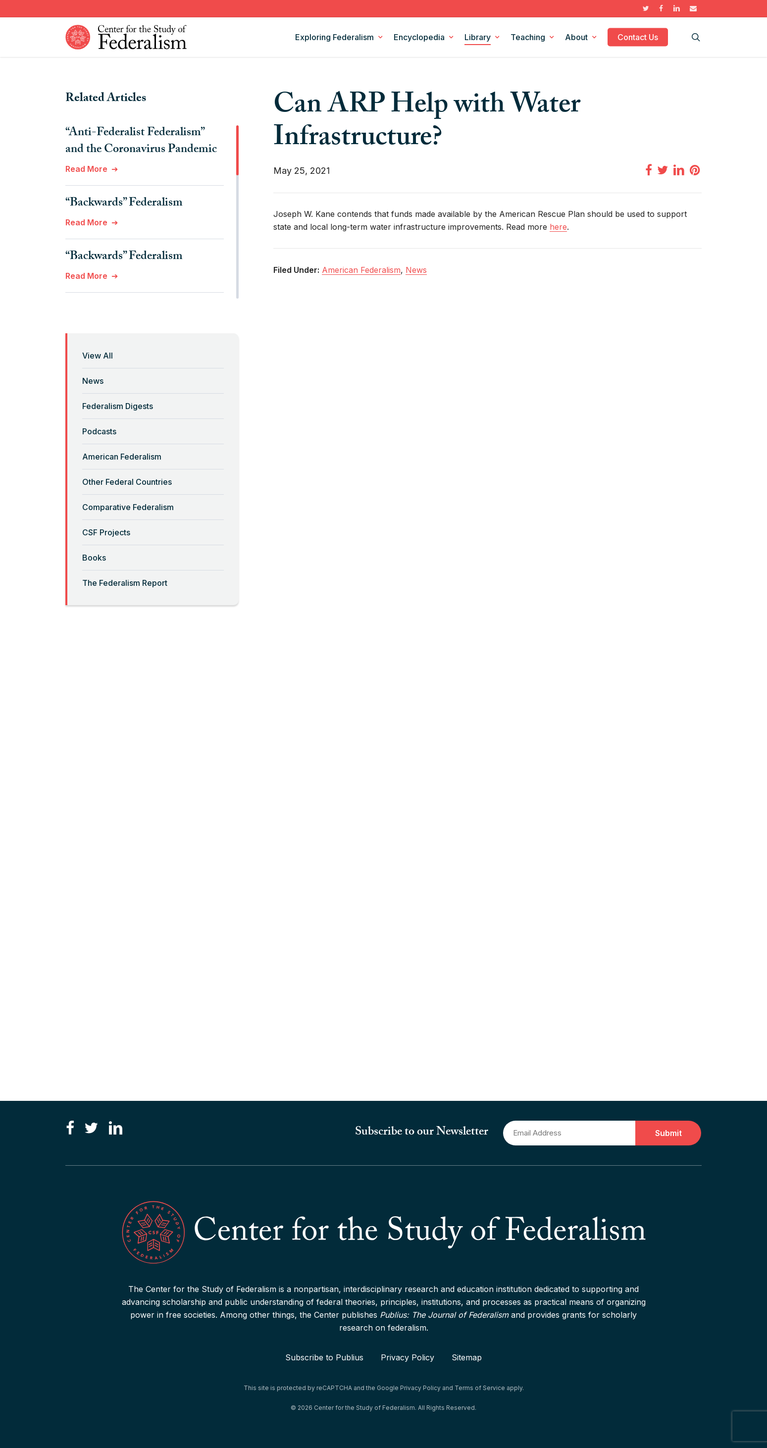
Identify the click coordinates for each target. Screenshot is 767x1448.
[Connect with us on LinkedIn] (115, 1129)
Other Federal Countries (127, 482)
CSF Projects (106, 532)
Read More (86, 169)
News (92, 381)
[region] (152, 212)
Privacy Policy (407, 1357)
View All (97, 356)
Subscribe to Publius (324, 1357)
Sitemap (467, 1357)
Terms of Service (480, 1388)
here (558, 227)
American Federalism (121, 457)
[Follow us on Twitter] (91, 1129)
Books (94, 558)
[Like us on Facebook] (70, 1129)
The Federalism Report (124, 583)
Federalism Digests (117, 406)
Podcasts (99, 431)
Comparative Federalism (128, 507)
